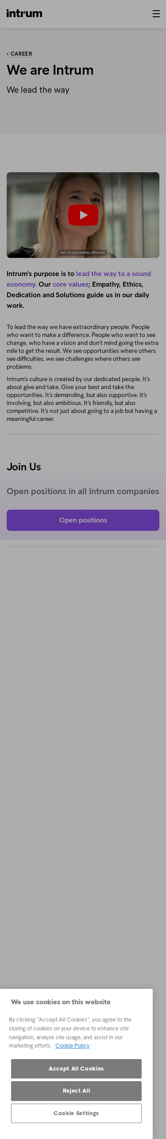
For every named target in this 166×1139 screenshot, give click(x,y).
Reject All (76, 1090)
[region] (76, 1064)
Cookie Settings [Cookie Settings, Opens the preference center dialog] (76, 1113)
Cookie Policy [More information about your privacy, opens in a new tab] (72, 1045)
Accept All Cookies (76, 1068)
